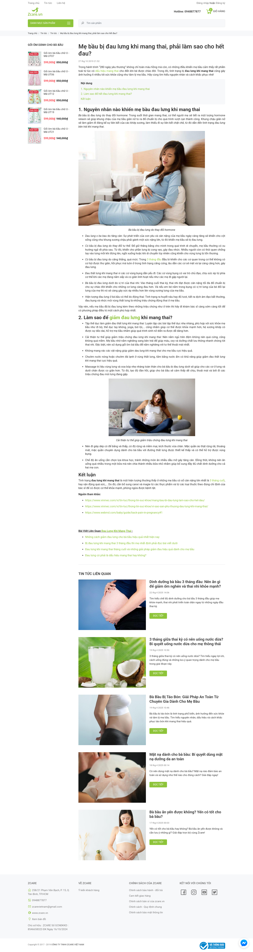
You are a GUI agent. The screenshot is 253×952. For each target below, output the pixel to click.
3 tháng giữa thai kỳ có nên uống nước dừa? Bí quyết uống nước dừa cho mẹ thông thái (186, 641)
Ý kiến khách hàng (88, 890)
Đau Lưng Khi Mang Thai (116, 531)
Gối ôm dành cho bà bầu (45, 44)
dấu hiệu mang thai (107, 71)
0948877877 (193, 11)
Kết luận (86, 98)
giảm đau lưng (124, 317)
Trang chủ (33, 3)
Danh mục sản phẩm (42, 23)
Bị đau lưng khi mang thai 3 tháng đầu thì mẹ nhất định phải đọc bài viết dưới (131, 543)
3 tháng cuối (217, 480)
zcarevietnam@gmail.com (47, 906)
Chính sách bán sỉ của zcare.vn (147, 901)
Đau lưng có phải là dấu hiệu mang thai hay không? (115, 555)
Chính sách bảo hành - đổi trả (146, 890)
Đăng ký (220, 3)
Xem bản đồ (39, 919)
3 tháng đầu (154, 259)
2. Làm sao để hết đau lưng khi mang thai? (106, 93)
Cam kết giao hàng (140, 895)
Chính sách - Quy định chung (145, 906)
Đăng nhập (202, 3)
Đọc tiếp (158, 615)
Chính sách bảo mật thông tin (146, 912)
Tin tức (48, 3)
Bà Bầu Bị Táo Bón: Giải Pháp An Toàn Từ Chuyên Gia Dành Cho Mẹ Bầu (183, 699)
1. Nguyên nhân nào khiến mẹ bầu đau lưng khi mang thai (115, 89)
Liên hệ (61, 3)
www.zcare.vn (40, 912)
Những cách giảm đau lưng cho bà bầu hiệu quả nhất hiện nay (122, 537)
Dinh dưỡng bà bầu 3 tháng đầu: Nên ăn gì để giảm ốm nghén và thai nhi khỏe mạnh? (185, 584)
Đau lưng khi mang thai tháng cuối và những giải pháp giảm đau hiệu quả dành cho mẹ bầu (139, 549)
